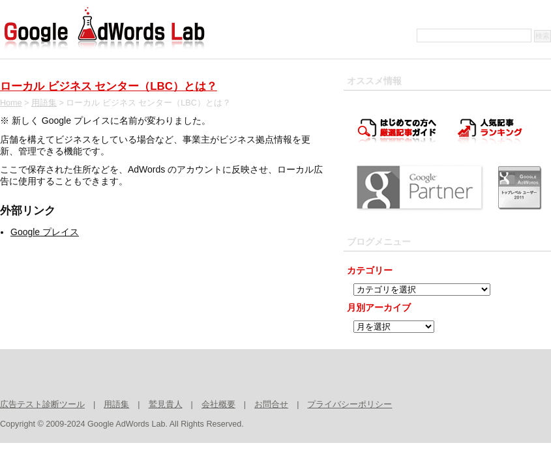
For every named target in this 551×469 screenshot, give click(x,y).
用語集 (44, 102)
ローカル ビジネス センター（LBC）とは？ (108, 86)
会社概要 (218, 404)
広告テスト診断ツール (42, 404)
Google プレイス (44, 232)
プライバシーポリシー (349, 404)
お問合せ (271, 404)
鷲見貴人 (166, 404)
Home (11, 102)
